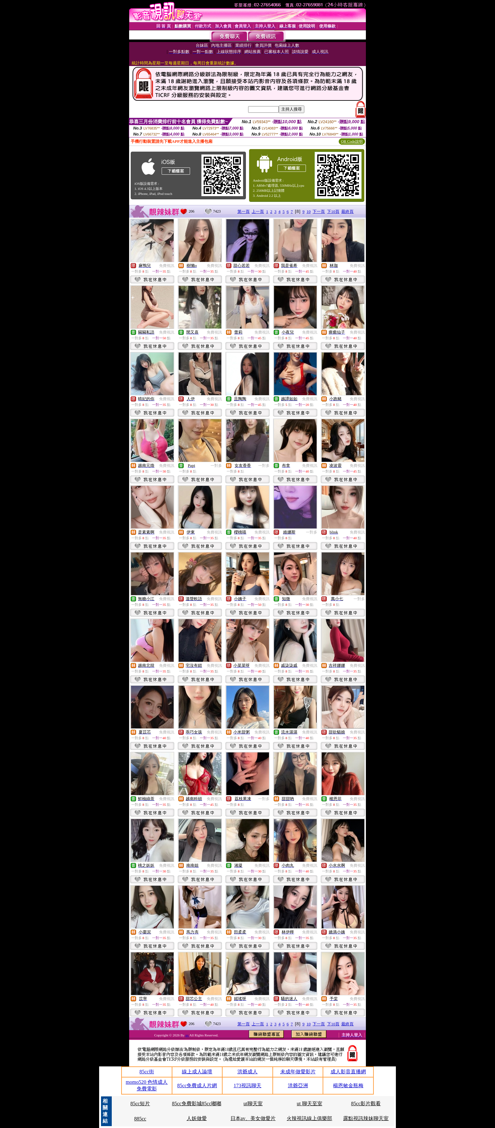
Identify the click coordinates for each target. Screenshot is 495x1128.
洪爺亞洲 (298, 1085)
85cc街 (147, 1071)
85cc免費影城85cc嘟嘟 (196, 1103)
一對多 (216, 465)
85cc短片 (140, 1103)
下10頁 (333, 211)
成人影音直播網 (348, 1071)
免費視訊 (166, 265)
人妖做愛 (197, 1118)
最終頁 (347, 211)
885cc (140, 1118)
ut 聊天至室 (309, 1103)
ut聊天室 (252, 1103)
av (187, 1035)
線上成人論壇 (197, 1071)
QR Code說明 (352, 141)
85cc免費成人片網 (197, 1085)
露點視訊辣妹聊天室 (366, 1118)
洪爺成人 (247, 1071)
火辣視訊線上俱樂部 (309, 1118)
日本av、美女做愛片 (253, 1118)
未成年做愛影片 (298, 1071)
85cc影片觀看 (366, 1103)
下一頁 (319, 211)
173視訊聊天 (247, 1085)
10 (309, 211)
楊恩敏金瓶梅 (348, 1085)
